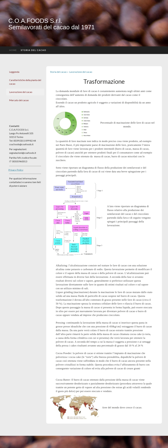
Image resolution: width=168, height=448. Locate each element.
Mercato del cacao (19, 100)
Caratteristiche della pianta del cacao (25, 82)
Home (13, 50)
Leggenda (14, 71)
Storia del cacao (33, 50)
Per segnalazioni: (18, 149)
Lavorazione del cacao (20, 91)
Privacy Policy (15, 169)
